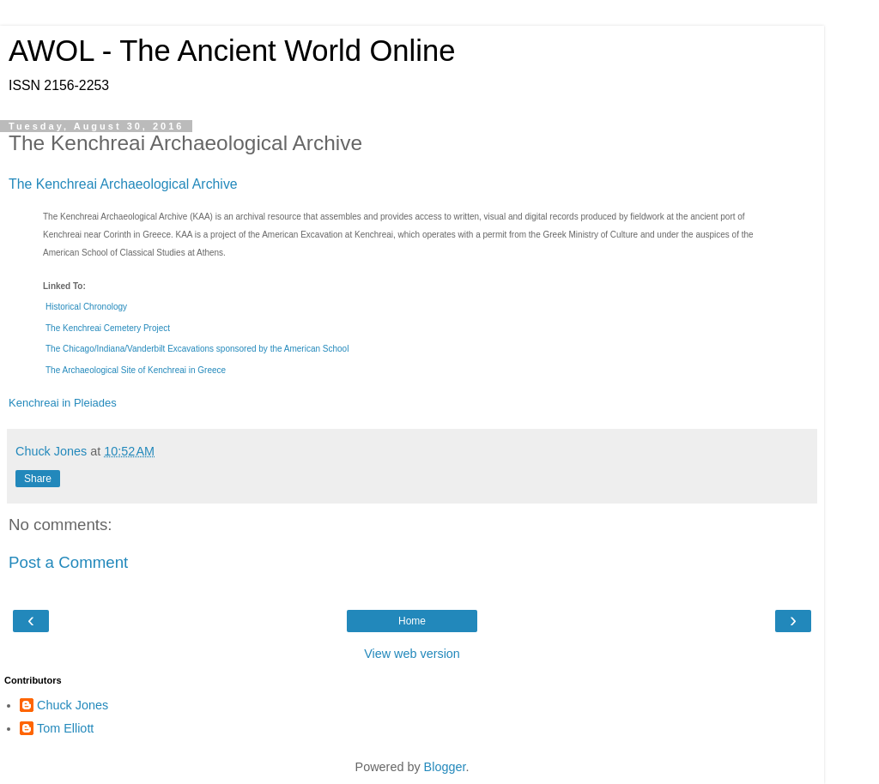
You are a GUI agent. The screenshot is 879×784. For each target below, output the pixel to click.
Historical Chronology (86, 306)
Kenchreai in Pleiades (63, 402)
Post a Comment (68, 562)
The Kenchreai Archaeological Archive (123, 184)
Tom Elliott (65, 728)
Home (412, 621)
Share (38, 479)
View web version (412, 653)
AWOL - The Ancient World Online (232, 50)
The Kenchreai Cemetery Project (107, 328)
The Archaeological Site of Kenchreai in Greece (135, 370)
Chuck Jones (72, 705)
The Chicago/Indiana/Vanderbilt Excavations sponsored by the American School (197, 348)
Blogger (445, 767)
